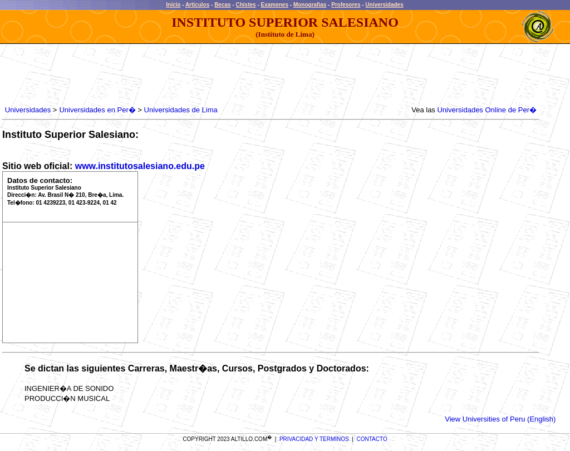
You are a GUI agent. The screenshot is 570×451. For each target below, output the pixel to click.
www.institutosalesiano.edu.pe (140, 166)
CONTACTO (372, 439)
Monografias (309, 5)
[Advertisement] (205, 75)
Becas (222, 5)
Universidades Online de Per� (486, 110)
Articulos (197, 5)
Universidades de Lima (181, 110)
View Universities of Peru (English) (500, 419)
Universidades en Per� (97, 110)
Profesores (345, 5)
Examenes (274, 5)
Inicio (173, 5)
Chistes (245, 5)
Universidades (384, 5)
